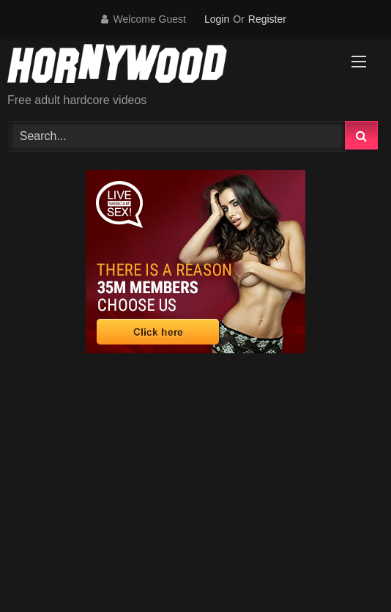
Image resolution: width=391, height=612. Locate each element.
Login (216, 19)
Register (267, 19)
